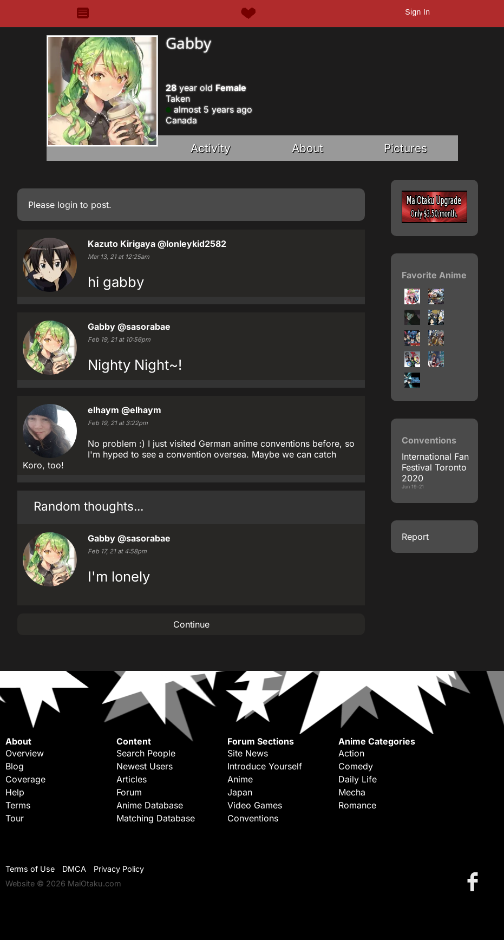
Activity (211, 148)
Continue (191, 624)
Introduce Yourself (264, 766)
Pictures (405, 148)
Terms (17, 805)
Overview (24, 753)
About (307, 148)
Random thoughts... (88, 506)
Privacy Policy (119, 868)
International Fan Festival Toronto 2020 (435, 467)
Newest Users (144, 766)
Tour (14, 818)
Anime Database (149, 805)
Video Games (254, 805)
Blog (14, 766)
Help (14, 792)
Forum (129, 792)
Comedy (355, 766)
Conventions (252, 818)
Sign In (417, 12)
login (67, 204)
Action (351, 753)
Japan (239, 792)
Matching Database (155, 818)
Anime (240, 779)
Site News (247, 753)
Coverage (25, 779)
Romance (357, 805)
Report (415, 536)
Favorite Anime (434, 275)
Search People (145, 753)
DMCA (74, 868)
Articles (131, 779)
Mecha (351, 792)
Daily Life (357, 779)
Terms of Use (30, 868)
